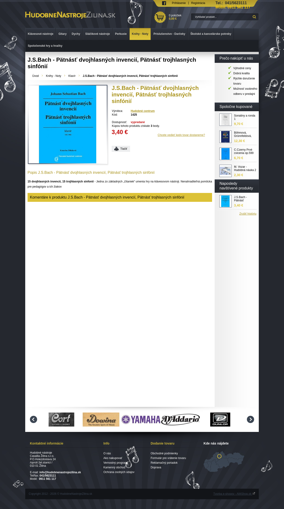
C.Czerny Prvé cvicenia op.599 (243, 151)
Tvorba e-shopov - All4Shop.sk (234, 493)
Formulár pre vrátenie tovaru (168, 458)
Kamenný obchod (114, 467)
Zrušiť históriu (247, 213)
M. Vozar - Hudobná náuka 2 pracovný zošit (245, 168)
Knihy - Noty (53, 76)
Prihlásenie (179, 3)
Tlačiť (123, 148)
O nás (107, 453)
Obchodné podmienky (164, 453)
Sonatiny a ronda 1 (244, 117)
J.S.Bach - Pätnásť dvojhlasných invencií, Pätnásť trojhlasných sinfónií (244, 199)
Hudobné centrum (143, 111)
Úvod (35, 76)
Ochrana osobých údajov (119, 472)
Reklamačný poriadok (164, 462)
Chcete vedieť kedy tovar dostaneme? (181, 135)
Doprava (156, 467)
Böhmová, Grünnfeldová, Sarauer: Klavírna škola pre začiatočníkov (245, 134)
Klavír (72, 76)
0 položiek (179, 17)
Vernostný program (115, 462)
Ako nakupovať (112, 458)
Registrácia (198, 3)
